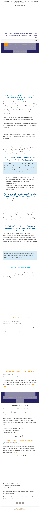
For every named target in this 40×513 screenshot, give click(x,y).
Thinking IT (24, 509)
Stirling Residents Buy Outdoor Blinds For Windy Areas (20, 441)
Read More (15, 452)
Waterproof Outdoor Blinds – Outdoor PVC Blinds (20, 318)
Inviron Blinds (18, 508)
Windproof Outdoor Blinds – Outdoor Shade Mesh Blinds (20, 371)
